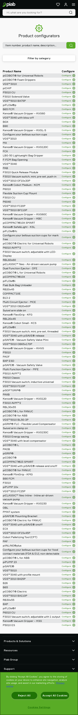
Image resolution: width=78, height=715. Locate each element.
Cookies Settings (39, 707)
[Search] (71, 12)
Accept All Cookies (55, 695)
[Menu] (73, 4)
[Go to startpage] (9, 4)
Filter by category (39, 58)
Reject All (24, 695)
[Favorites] (58, 4)
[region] (39, 693)
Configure (68, 75)
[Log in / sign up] (66, 4)
